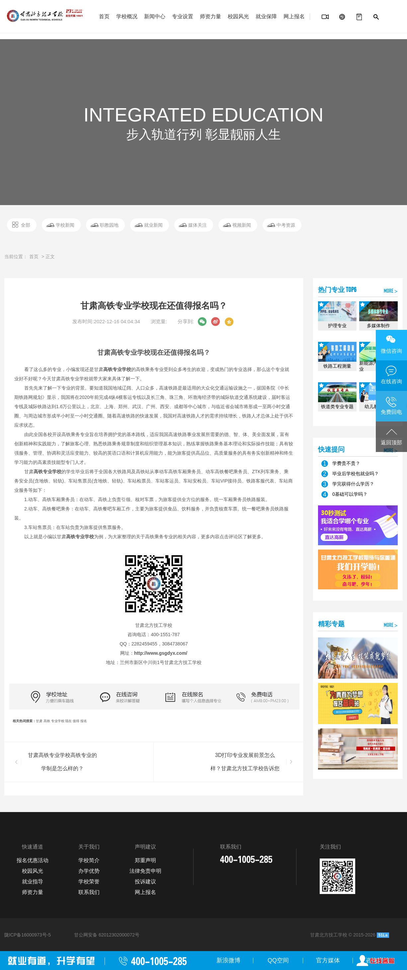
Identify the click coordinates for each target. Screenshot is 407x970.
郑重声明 (145, 860)
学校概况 (126, 16)
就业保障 (266, 16)
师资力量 (210, 16)
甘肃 (39, 721)
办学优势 (89, 871)
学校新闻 (65, 225)
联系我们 (89, 892)
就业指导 (32, 881)
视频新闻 (241, 225)
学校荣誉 (89, 881)
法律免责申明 (145, 871)
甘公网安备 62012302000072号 (106, 934)
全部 (25, 225)
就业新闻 (153, 225)
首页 (104, 16)
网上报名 (294, 16)
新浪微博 (228, 960)
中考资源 (286, 225)
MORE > (391, 291)
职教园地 (109, 225)
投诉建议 (145, 881)
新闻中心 (154, 16)
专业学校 (57, 721)
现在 (68, 721)
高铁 (46, 721)
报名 (83, 721)
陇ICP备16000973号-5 (27, 934)
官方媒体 (328, 960)
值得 (76, 721)
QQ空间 (278, 960)
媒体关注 (197, 225)
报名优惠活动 (32, 860)
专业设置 (182, 16)
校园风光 (238, 16)
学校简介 (89, 860)
